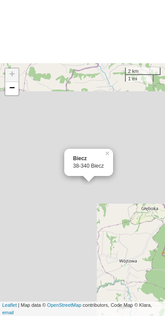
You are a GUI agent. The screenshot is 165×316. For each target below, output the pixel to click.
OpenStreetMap (64, 305)
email (8, 312)
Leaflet (9, 305)
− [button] (12, 88)
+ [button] (12, 75)
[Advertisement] (82, 31)
